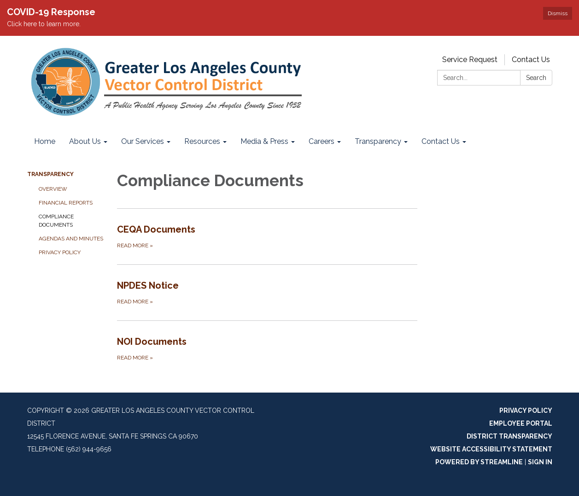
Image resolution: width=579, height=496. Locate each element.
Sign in (540, 462)
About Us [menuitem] (85, 141)
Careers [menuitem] (321, 141)
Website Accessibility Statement (491, 449)
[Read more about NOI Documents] (267, 348)
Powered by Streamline (479, 462)
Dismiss (557, 13)
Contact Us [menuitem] (440, 141)
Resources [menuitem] (202, 141)
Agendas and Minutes (71, 238)
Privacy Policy (60, 252)
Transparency (50, 174)
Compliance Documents (56, 220)
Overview (53, 189)
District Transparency (509, 436)
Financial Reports (66, 203)
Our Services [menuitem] (142, 141)
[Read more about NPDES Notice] (267, 292)
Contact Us (531, 59)
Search (536, 77)
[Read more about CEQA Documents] (267, 236)
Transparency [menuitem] (378, 141)
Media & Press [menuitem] (264, 141)
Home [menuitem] (44, 141)
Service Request (469, 59)
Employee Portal (520, 423)
